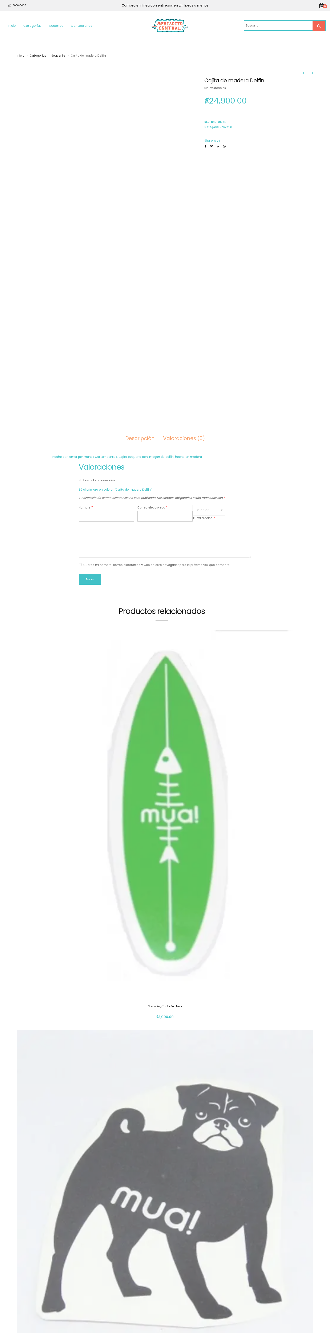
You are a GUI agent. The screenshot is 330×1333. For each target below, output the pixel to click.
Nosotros (56, 25)
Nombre (86, 507)
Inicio (12, 25)
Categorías (32, 25)
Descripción (140, 438)
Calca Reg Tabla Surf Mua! (165, 1006)
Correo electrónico (152, 507)
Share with (212, 140)
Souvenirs (58, 55)
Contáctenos (81, 25)
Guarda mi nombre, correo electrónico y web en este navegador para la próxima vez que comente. (156, 565)
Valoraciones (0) (184, 438)
